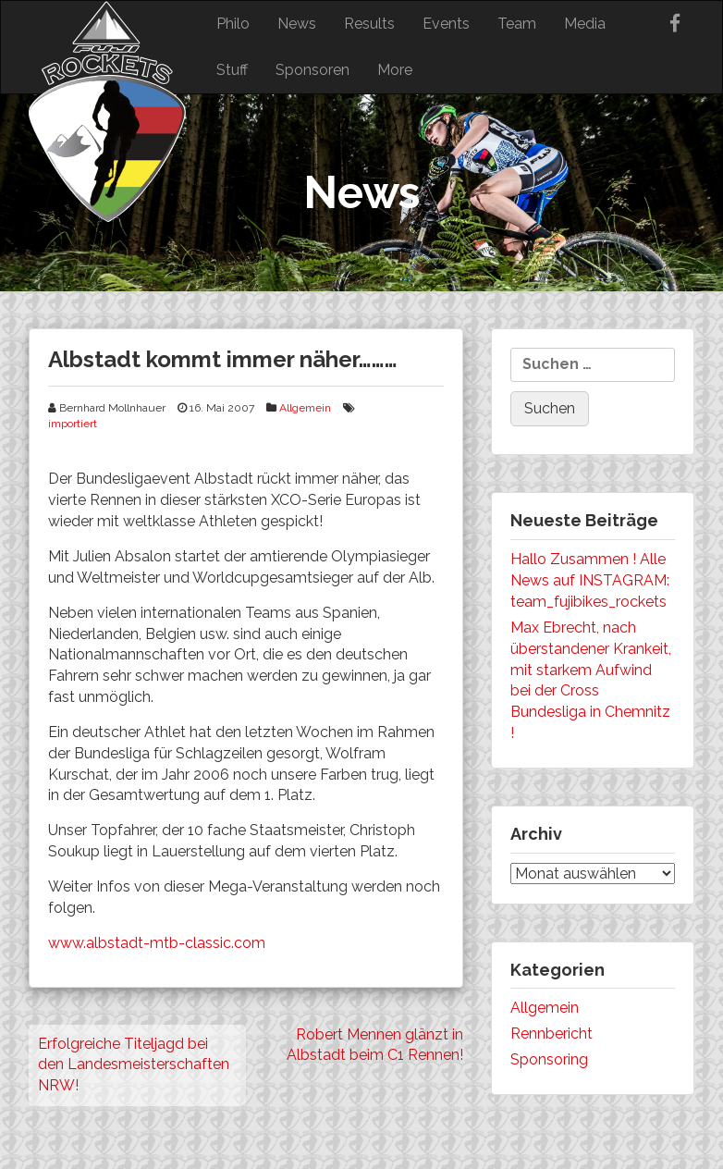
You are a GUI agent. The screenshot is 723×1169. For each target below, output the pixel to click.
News (296, 23)
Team (516, 23)
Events (446, 23)
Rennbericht (551, 1033)
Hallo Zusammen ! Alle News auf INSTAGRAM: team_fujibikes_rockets (589, 580)
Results (369, 23)
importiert (72, 423)
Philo (233, 23)
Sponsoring (549, 1059)
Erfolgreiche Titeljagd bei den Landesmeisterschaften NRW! (133, 1065)
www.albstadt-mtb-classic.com (156, 943)
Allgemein (305, 407)
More (394, 70)
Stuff (232, 70)
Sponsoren (312, 70)
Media (585, 23)
